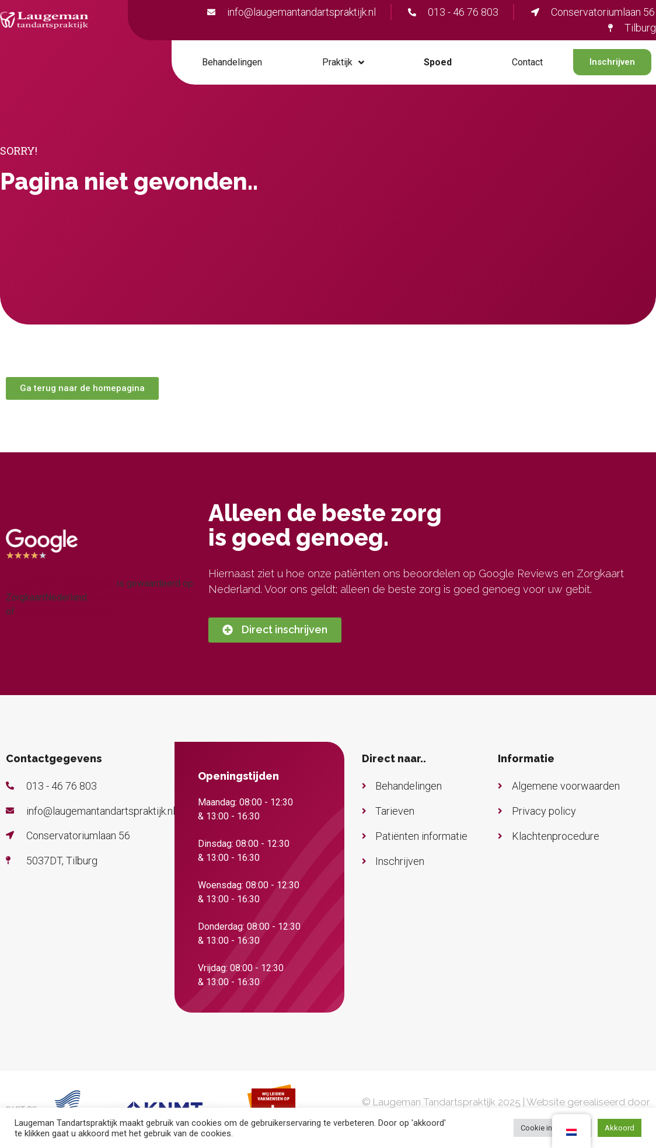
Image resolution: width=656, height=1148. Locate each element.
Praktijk (343, 62)
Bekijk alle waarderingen (140, 597)
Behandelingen (232, 62)
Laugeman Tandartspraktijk (60, 583)
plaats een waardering (62, 611)
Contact (527, 62)
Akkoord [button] (619, 1127)
